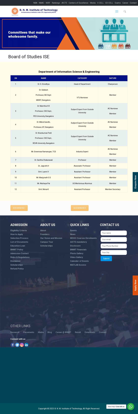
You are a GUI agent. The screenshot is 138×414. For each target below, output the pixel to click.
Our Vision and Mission (51, 238)
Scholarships (16, 265)
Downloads (90, 332)
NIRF (48, 3)
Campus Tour (46, 242)
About (43, 230)
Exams (118, 3)
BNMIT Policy (16, 249)
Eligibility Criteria (18, 230)
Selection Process (19, 238)
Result (78, 332)
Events (73, 230)
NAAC (41, 3)
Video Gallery (76, 257)
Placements (28, 332)
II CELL (100, 3)
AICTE (64, 3)
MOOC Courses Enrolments (83, 238)
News (72, 234)
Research (14, 332)
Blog (50, 332)
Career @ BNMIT (63, 332)
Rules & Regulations (20, 257)
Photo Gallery (76, 253)
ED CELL (109, 3)
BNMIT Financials (78, 249)
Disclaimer (15, 261)
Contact (133, 3)
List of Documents (19, 242)
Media (93, 3)
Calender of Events (79, 261)
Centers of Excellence (78, 3)
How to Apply (16, 234)
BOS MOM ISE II (80, 208)
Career (125, 3)
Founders (44, 234)
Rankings (56, 3)
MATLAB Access (78, 265)
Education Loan (17, 246)
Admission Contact (19, 253)
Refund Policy (17, 269)
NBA (35, 3)
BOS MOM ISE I (19, 208)
